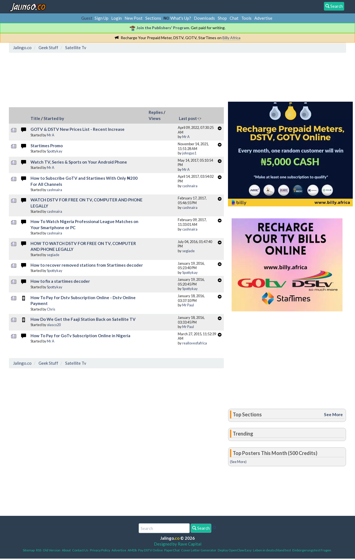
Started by (54, 118)
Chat (234, 18)
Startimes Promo (47, 145)
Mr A (50, 135)
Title (35, 118)
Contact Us (80, 550)
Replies (156, 112)
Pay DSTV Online (150, 550)
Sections (153, 18)
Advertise (263, 18)
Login (116, 18)
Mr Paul (188, 305)
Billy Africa (231, 37)
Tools (246, 18)
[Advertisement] (112, 79)
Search (201, 528)
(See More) (238, 461)
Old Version (51, 550)
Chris (51, 309)
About (66, 550)
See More (333, 414)
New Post (134, 18)
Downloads (204, 18)
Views (155, 118)
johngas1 (189, 153)
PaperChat (172, 550)
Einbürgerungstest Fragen (311, 550)
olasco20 (54, 324)
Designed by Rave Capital (177, 543)
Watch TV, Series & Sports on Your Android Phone (79, 161)
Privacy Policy (100, 550)
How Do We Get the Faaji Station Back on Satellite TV (83, 319)
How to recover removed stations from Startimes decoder (87, 265)
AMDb (132, 550)
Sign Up (101, 18)
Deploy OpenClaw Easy (235, 550)
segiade (53, 254)
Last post (190, 118)
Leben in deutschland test (272, 550)
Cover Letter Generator (198, 550)
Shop (222, 18)
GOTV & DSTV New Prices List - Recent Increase (78, 129)
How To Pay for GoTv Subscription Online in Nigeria (80, 335)
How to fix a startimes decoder (60, 281)
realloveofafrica (194, 343)
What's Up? (180, 18)
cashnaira (54, 190)
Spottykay (54, 151)
